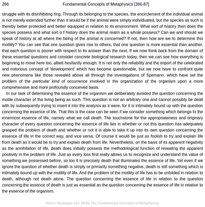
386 (138, 4)
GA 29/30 (82, 203)
